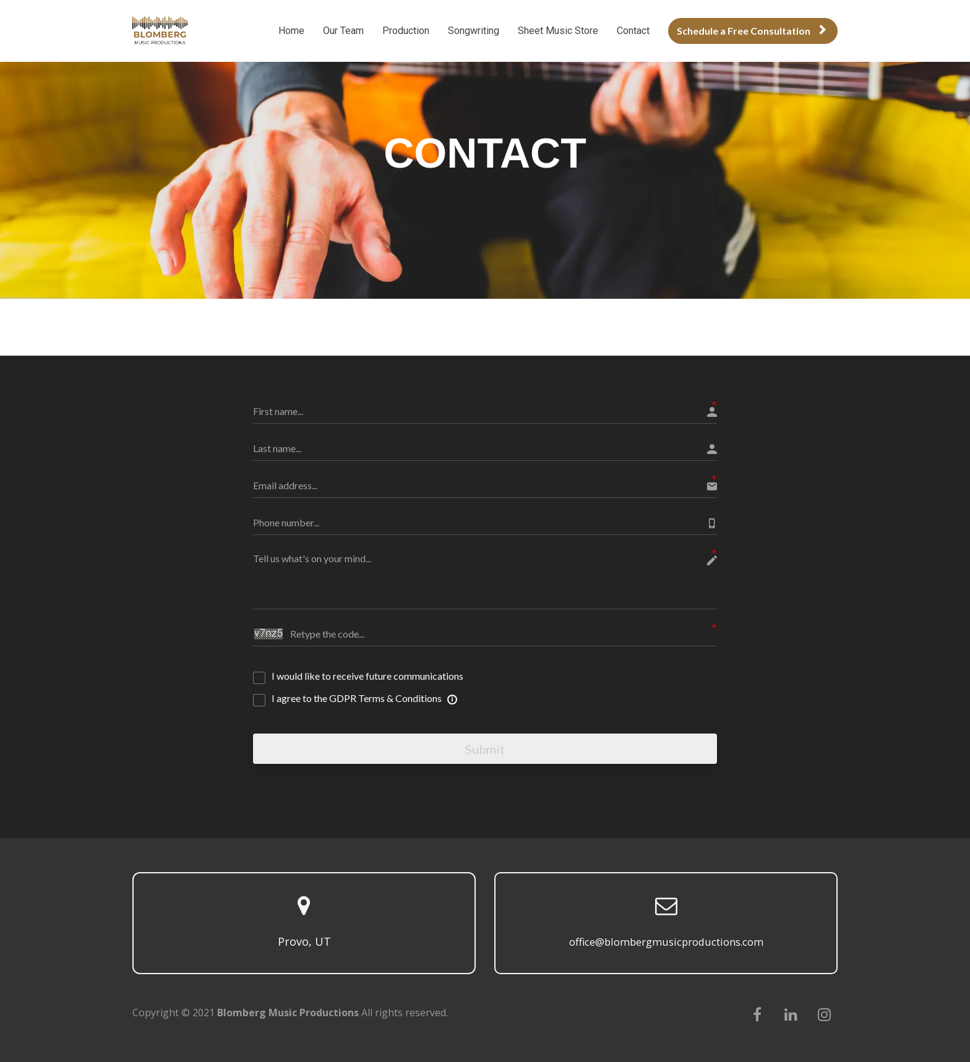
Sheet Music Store (558, 30)
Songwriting (473, 30)
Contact (633, 30)
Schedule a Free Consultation (751, 30)
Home (291, 30)
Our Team (343, 30)
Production (405, 30)
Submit (485, 747)
